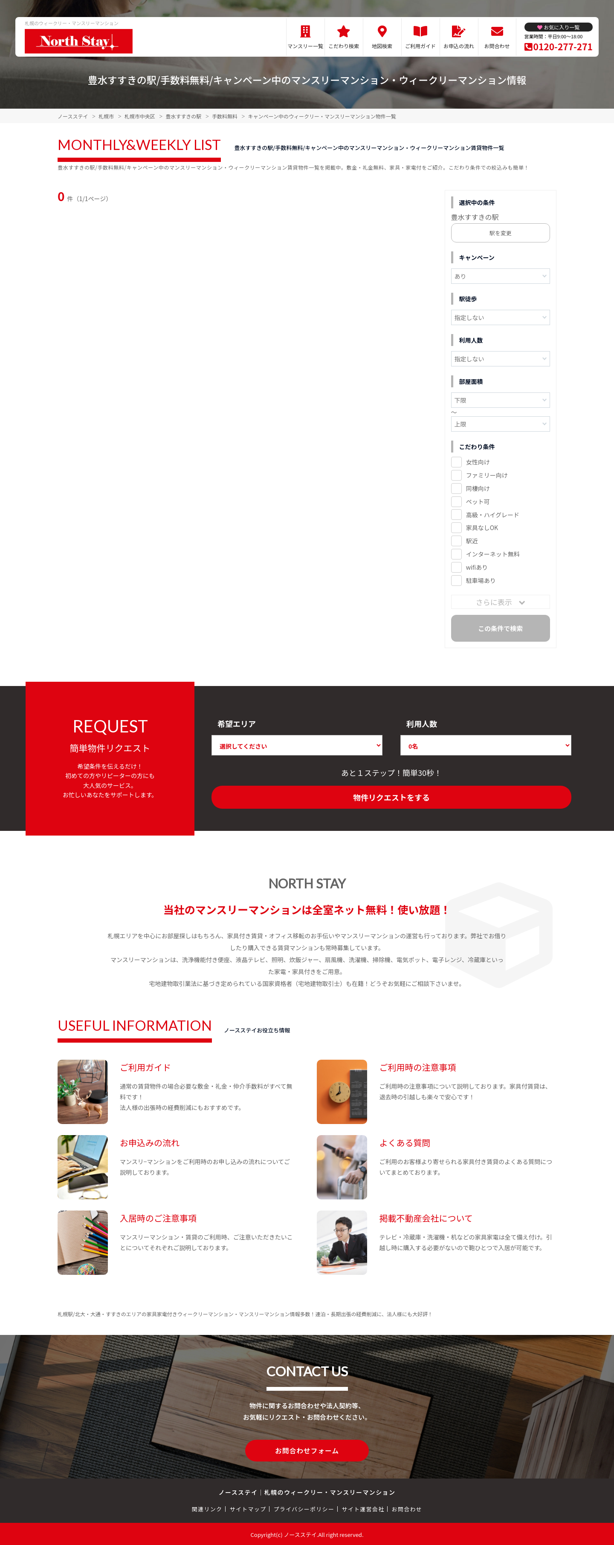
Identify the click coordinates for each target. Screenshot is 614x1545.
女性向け (478, 462)
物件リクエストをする (391, 797)
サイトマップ (248, 1507)
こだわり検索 (343, 45)
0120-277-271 (563, 46)
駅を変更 (500, 233)
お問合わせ (497, 45)
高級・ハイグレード (492, 514)
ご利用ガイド (420, 45)
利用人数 (421, 723)
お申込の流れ (458, 45)
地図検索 (382, 45)
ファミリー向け (487, 475)
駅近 (472, 540)
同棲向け (478, 488)
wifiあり (477, 567)
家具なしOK (482, 527)
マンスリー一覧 (305, 45)
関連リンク (207, 1507)
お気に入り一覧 (561, 27)
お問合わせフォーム (307, 1450)
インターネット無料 (493, 554)
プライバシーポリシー (303, 1507)
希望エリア (236, 723)
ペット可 (478, 501)
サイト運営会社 (363, 1507)
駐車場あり (481, 580)
